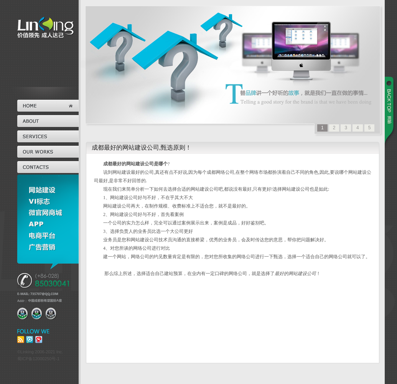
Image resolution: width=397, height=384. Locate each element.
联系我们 (48, 167)
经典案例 (48, 152)
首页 (48, 106)
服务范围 (48, 136)
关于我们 (48, 121)
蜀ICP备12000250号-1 (38, 358)
